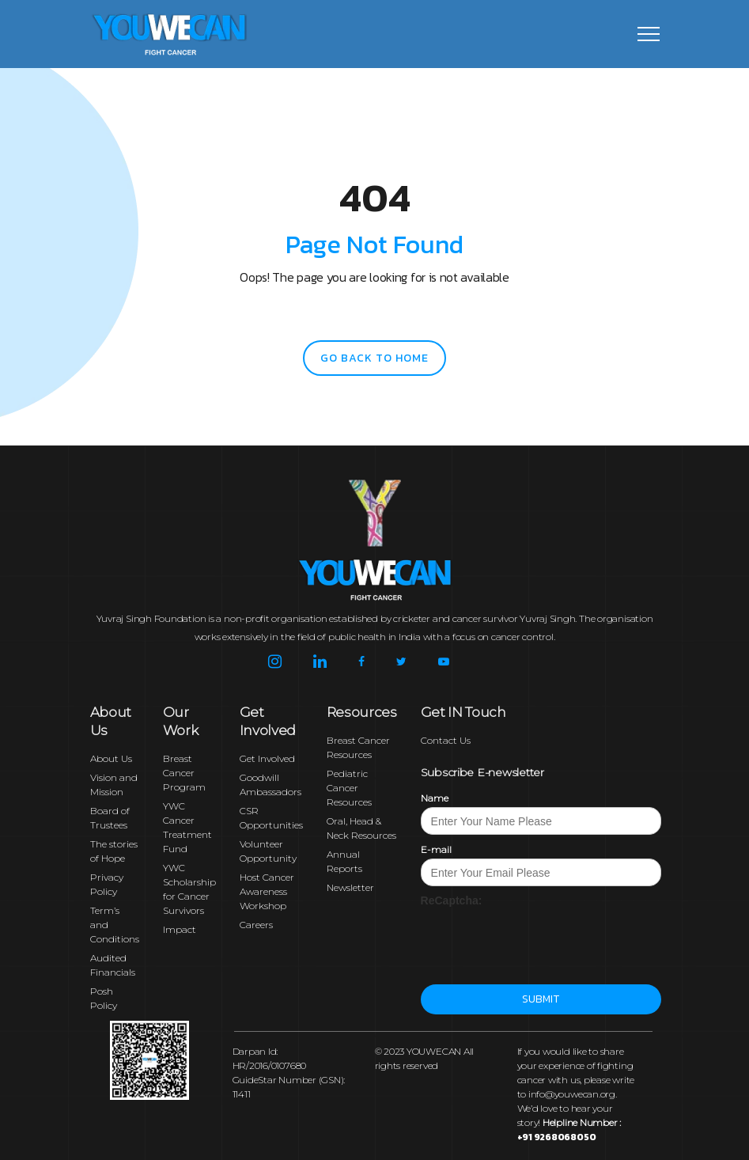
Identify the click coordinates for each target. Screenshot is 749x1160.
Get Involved (267, 758)
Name (434, 798)
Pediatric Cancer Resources (349, 788)
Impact (179, 929)
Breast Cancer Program (184, 772)
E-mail (436, 849)
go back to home (374, 358)
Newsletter (350, 887)
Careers (256, 925)
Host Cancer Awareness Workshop (267, 891)
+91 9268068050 (556, 1137)
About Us (111, 758)
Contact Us (446, 740)
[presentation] (541, 939)
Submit (540, 999)
